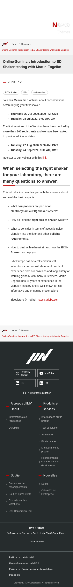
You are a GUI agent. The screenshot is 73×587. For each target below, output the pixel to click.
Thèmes (25, 44)
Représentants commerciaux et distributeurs (50, 461)
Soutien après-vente (20, 494)
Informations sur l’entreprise (18, 418)
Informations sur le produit (51, 418)
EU (20, 383)
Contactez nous (36, 541)
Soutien (16, 475)
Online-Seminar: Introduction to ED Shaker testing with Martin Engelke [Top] (35, 50)
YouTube (47, 373)
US (44, 383)
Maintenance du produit (50, 449)
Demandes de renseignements (18, 485)
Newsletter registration (37, 393)
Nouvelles (50, 475)
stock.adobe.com (49, 299)
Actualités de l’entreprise (48, 492)
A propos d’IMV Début (21, 406)
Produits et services (50, 406)
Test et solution (49, 427)
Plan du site (14, 575)
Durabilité (14, 427)
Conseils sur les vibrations (18, 502)
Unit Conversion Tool (20, 511)
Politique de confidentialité (21, 557)
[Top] (5, 44)
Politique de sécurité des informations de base (31, 569)
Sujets (44, 483)
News (14, 44)
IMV (25, 92)
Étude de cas (48, 441)
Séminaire (47, 434)
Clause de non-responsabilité (23, 563)
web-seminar (39, 92)
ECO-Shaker (11, 92)
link (44, 157)
